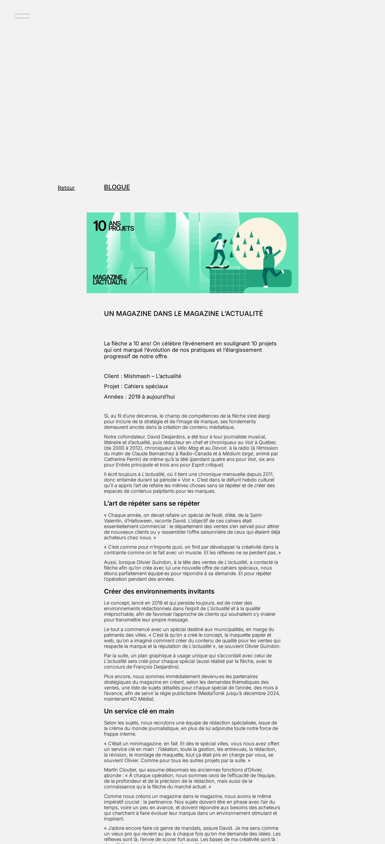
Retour (66, 188)
